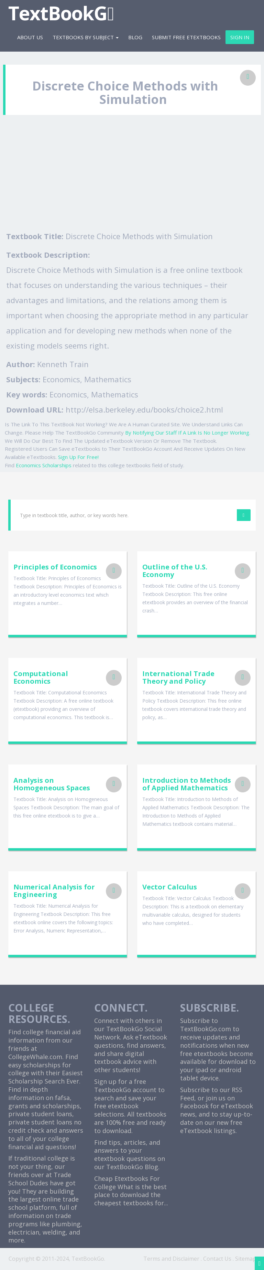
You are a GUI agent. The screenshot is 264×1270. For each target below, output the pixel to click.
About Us (30, 37)
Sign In (239, 37)
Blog (135, 37)
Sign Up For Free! (78, 456)
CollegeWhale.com (35, 1057)
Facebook (194, 1106)
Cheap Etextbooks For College (127, 1182)
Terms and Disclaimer (171, 1258)
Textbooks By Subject (86, 37)
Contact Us (217, 1258)
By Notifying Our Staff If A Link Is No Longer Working (187, 432)
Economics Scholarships (44, 465)
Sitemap (245, 1258)
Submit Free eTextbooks (186, 37)
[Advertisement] (132, 177)
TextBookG (61, 13)
